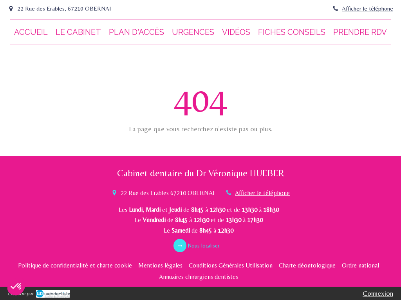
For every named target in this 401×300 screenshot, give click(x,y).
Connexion (378, 293)
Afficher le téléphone (367, 8)
